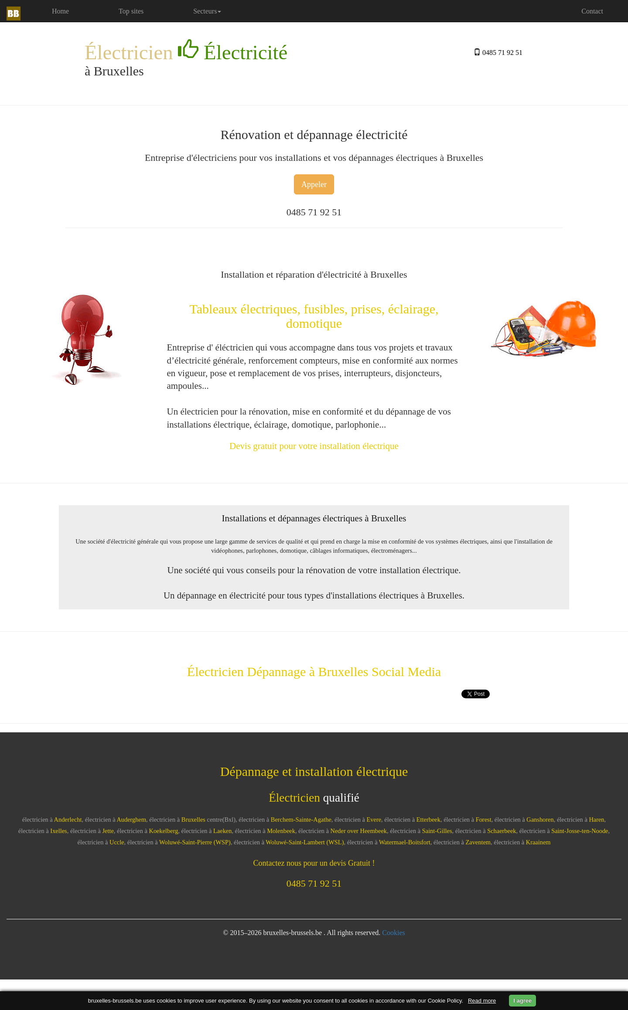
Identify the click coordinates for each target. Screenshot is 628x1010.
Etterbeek (428, 819)
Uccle (116, 842)
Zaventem (478, 842)
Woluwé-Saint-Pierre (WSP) (195, 842)
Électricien (186, 52)
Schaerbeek (501, 830)
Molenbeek (281, 830)
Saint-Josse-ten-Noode (579, 830)
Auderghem (131, 819)
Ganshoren (539, 819)
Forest (483, 819)
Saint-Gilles (437, 830)
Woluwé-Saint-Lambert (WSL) (305, 842)
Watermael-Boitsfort (404, 842)
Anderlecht (68, 819)
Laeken (222, 830)
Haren (596, 819)
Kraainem (538, 842)
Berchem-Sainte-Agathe (301, 819)
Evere (374, 819)
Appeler (314, 184)
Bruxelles (193, 819)
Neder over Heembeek (359, 830)
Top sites (131, 11)
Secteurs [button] (207, 11)
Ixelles (58, 830)
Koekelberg (163, 830)
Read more (482, 1000)
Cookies (393, 932)
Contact (592, 11)
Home (72, 11)
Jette (107, 830)
